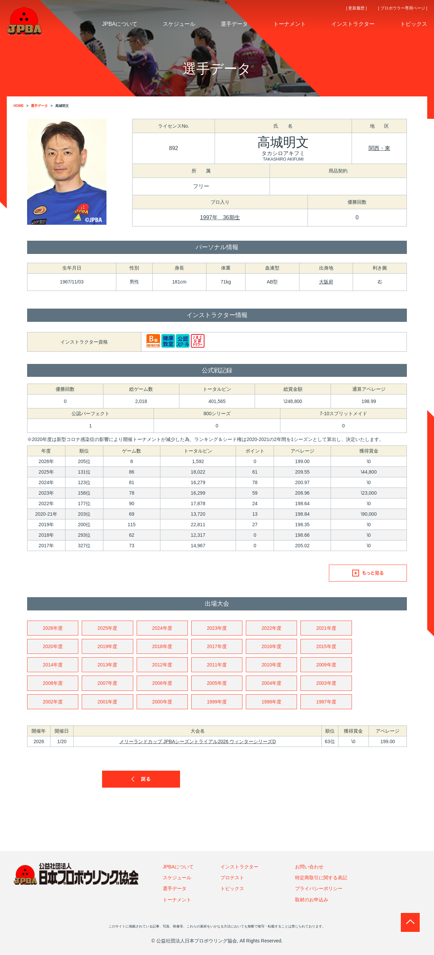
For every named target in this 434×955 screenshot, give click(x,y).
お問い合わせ (309, 867)
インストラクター (239, 867)
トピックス (232, 889)
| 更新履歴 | (356, 8)
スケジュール (177, 878)
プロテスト (232, 878)
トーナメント (177, 900)
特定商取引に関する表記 (321, 878)
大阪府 (326, 281)
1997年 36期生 (220, 217)
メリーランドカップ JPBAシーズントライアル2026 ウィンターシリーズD (197, 742)
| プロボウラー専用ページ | (402, 8)
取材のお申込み (311, 900)
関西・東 (379, 148)
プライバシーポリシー (318, 889)
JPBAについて (178, 867)
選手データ (174, 889)
